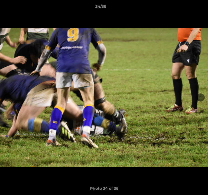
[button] (188, 7)
